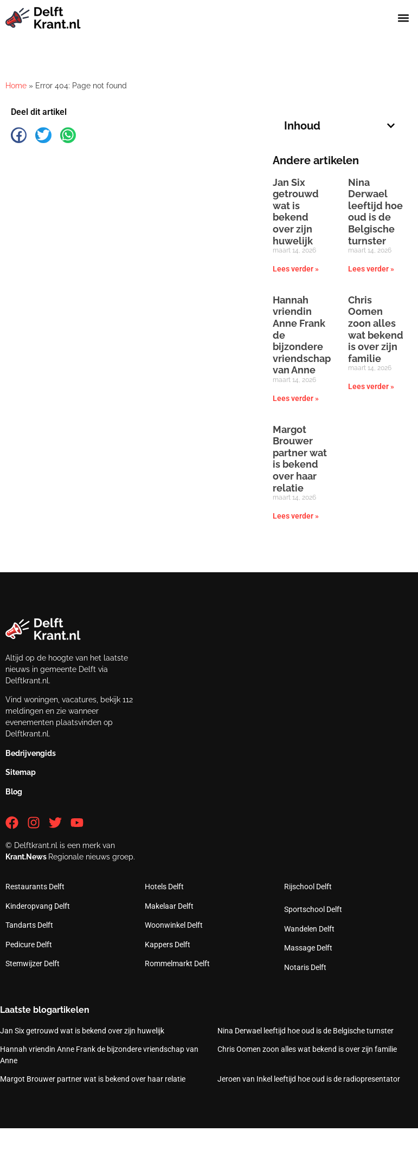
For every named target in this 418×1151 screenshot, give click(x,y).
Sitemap (20, 772)
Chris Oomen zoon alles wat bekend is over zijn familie (375, 329)
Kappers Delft (167, 944)
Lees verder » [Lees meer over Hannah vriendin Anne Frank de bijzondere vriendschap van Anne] (296, 398)
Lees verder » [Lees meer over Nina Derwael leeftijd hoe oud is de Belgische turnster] (371, 268)
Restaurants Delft (35, 886)
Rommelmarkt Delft (177, 963)
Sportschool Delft (313, 909)
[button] (404, 18)
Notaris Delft (305, 967)
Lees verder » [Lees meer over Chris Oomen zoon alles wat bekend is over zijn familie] (371, 386)
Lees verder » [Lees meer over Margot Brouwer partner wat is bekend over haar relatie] (296, 516)
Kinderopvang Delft (37, 906)
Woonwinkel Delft (174, 925)
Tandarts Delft (29, 925)
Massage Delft (308, 947)
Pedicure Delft (28, 944)
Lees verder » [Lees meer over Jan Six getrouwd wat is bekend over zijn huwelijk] (296, 268)
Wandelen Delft (309, 928)
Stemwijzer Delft (32, 963)
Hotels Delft (164, 886)
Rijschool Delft (308, 886)
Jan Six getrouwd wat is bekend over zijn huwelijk (296, 212)
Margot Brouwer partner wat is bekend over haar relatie (300, 459)
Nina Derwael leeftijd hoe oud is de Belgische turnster (375, 212)
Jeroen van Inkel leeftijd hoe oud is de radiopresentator (308, 1079)
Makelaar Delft (169, 906)
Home (16, 85)
